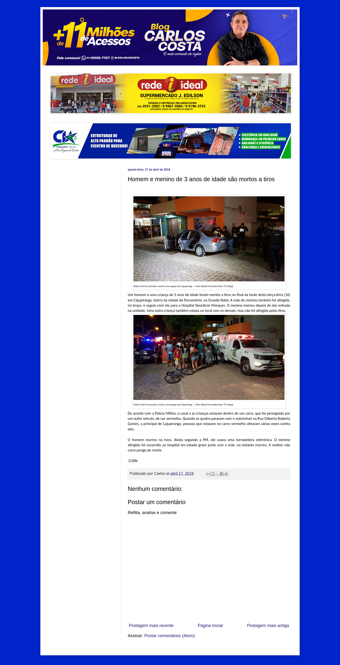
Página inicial (210, 625)
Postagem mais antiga (268, 625)
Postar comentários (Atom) (169, 635)
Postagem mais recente (151, 625)
